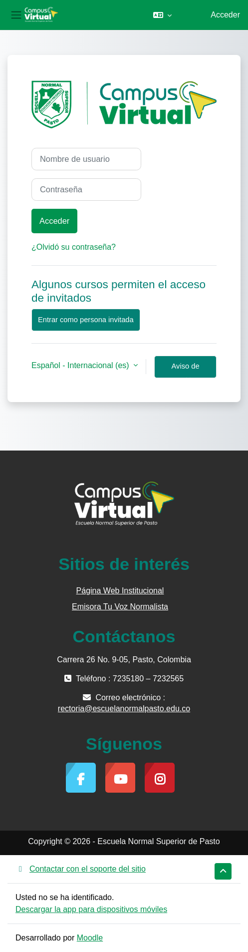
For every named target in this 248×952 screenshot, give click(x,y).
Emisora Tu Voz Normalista (120, 606)
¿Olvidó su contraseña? (73, 247)
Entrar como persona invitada (86, 320)
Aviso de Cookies (186, 370)
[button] (162, 15)
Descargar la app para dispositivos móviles (91, 909)
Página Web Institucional (120, 590)
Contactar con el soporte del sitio (80, 869)
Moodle (90, 938)
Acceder (225, 14)
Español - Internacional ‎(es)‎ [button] (81, 365)
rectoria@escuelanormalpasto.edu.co (124, 708)
